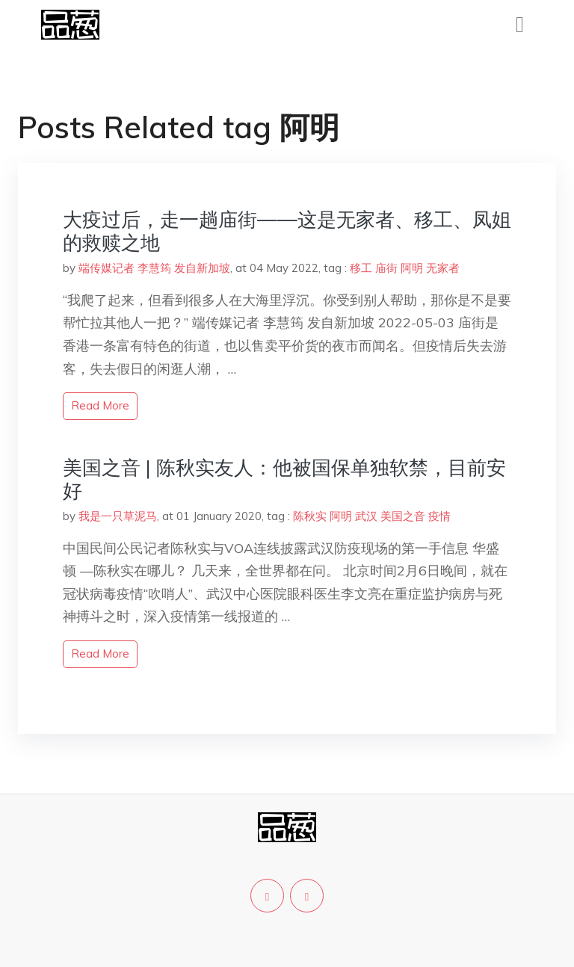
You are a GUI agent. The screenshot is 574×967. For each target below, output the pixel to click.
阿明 (412, 268)
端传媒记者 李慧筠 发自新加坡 (154, 268)
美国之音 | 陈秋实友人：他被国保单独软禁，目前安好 (284, 479)
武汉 (366, 516)
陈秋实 (310, 516)
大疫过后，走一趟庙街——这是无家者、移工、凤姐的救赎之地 (287, 231)
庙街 (386, 268)
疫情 (439, 516)
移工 (361, 268)
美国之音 (402, 516)
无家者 (443, 268)
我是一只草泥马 (117, 516)
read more (100, 405)
